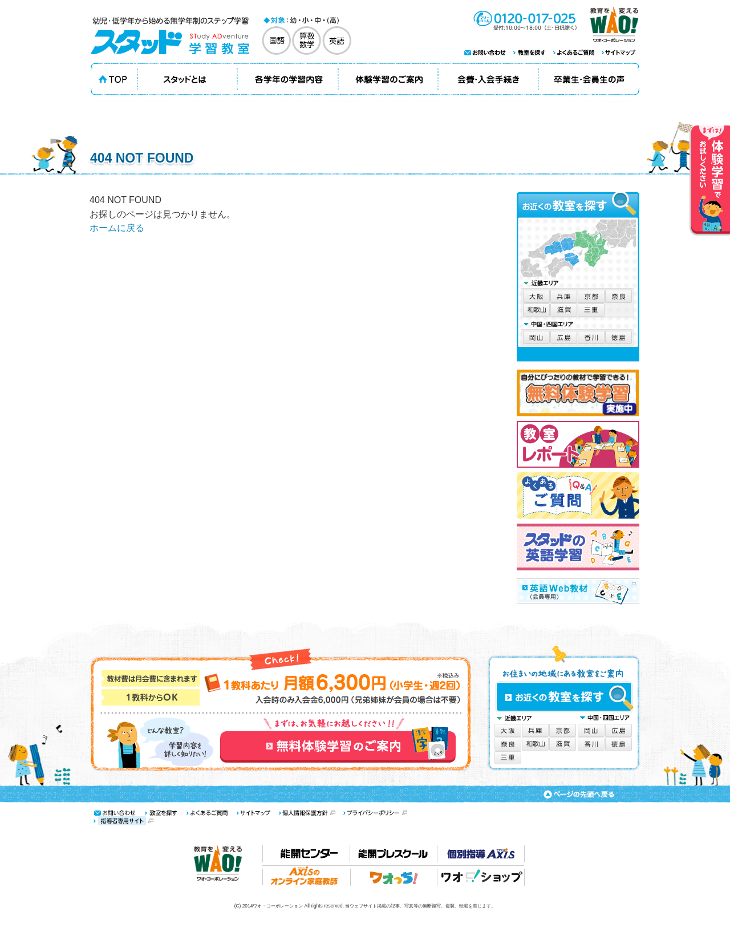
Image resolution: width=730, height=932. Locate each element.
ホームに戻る (117, 228)
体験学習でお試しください (710, 180)
